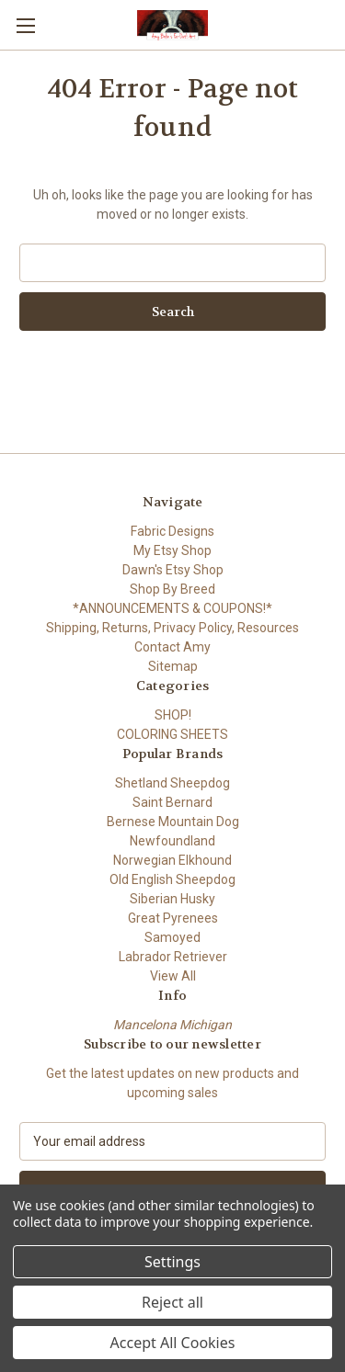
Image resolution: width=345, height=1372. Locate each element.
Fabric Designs (172, 531)
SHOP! (173, 715)
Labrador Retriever (173, 956)
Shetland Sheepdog (172, 783)
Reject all (172, 1302)
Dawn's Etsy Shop (173, 569)
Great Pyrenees (173, 918)
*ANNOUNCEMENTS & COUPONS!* (172, 608)
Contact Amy (172, 647)
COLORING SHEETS (172, 734)
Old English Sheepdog (172, 879)
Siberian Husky (172, 898)
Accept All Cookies (173, 1342)
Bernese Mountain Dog (173, 821)
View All (173, 976)
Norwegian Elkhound (172, 860)
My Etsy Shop (172, 550)
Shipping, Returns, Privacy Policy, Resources (172, 627)
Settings (172, 1262)
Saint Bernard (172, 802)
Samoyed (172, 937)
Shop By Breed (172, 589)
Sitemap (173, 666)
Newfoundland (172, 840)
